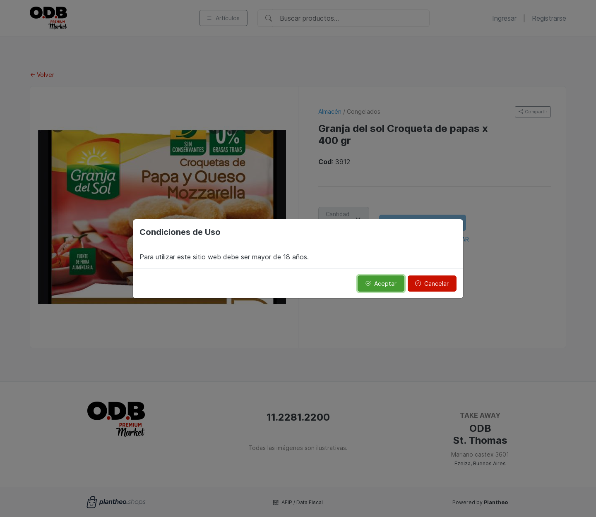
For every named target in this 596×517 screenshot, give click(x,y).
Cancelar (432, 283)
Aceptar (381, 283)
